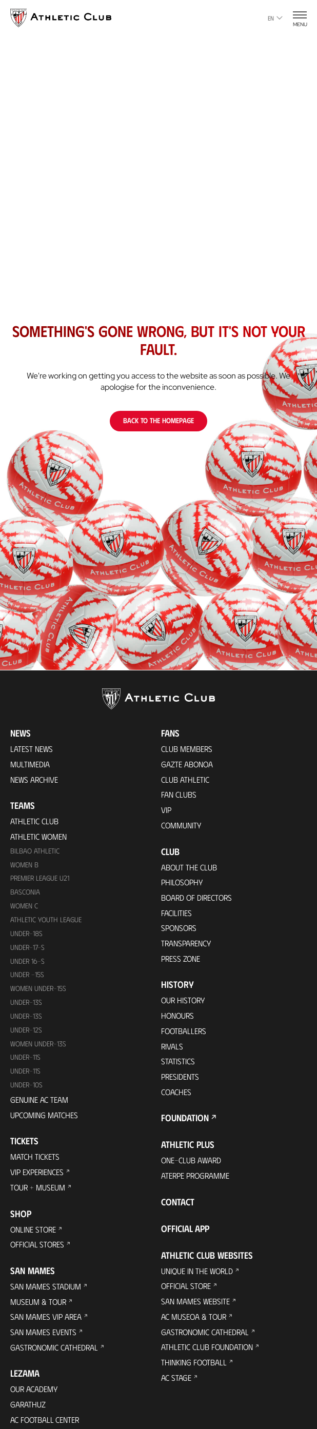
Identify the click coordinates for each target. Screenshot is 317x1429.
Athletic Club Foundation (207, 1351)
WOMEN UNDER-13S (39, 1045)
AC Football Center (45, 1423)
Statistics (178, 1063)
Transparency (186, 944)
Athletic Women (38, 837)
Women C (24, 907)
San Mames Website (195, 1304)
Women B (24, 865)
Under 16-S (28, 962)
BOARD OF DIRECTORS (198, 898)
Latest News (31, 748)
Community (181, 825)
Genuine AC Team (39, 1101)
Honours (178, 1017)
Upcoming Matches (44, 1117)
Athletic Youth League (46, 921)
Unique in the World (197, 1274)
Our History (184, 1002)
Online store (33, 1232)
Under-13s (26, 1004)
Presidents (180, 1079)
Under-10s (27, 1087)
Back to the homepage (158, 420)
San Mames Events (43, 1335)
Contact (177, 1204)
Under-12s (26, 1031)
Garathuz (28, 1408)
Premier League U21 (41, 879)
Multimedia (30, 764)
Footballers (184, 1033)
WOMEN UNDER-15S (39, 990)
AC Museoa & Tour (194, 1320)
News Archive (34, 779)
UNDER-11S (26, 1059)
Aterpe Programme (196, 1178)
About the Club (189, 867)
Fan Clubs (178, 795)
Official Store (186, 1289)
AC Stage (176, 1381)
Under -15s (27, 976)
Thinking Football (194, 1366)
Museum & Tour (38, 1304)
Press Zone (181, 960)
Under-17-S (28, 948)
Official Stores (38, 1247)
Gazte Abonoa (187, 764)
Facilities (176, 914)
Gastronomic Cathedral (55, 1351)
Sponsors (179, 929)
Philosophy (182, 883)
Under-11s (26, 1073)
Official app (185, 1231)
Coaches (176, 1094)
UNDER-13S (26, 1018)
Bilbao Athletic (35, 851)
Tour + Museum (38, 1190)
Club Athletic (185, 779)
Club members (187, 748)
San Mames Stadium (45, 1289)
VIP (166, 810)
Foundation (185, 1120)
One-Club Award (191, 1163)
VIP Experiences (37, 1174)
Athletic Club (34, 821)
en (275, 18)
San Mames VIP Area (46, 1320)
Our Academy (34, 1393)
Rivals (172, 1048)
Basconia (25, 893)
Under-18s (27, 934)
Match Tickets (35, 1159)
